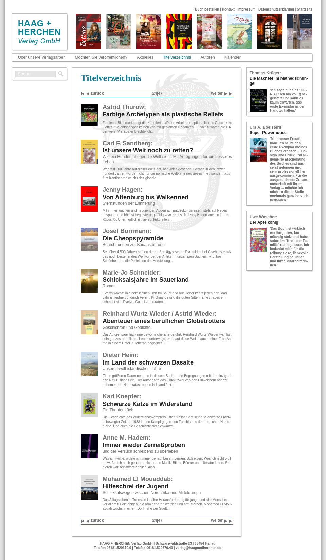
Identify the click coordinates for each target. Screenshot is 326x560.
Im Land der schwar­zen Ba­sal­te (148, 362)
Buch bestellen (207, 9)
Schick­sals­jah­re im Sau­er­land (146, 279)
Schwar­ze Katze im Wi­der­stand (148, 403)
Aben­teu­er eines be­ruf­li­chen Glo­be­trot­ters (164, 321)
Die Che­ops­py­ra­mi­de (133, 238)
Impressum (246, 9)
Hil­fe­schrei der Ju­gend (135, 486)
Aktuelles (145, 57)
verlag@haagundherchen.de (198, 548)
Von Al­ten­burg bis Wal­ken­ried (145, 197)
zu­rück (95, 94)
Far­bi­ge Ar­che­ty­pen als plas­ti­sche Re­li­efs (163, 114)
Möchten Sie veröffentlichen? (101, 57)
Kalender (232, 57)
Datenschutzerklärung (276, 9)
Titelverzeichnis (177, 57)
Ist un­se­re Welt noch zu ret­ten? (148, 150)
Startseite (304, 9)
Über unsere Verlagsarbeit (41, 57)
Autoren (208, 57)
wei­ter (219, 94)
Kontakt (228, 9)
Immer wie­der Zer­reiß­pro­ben (144, 445)
